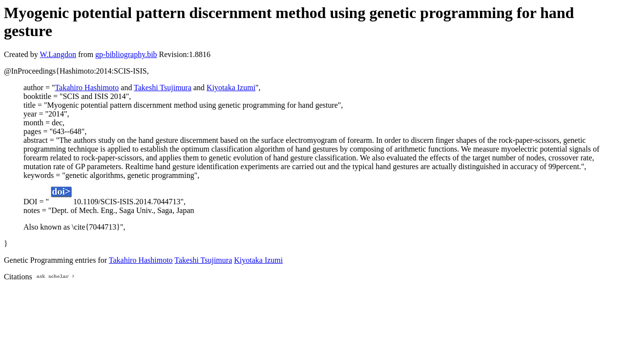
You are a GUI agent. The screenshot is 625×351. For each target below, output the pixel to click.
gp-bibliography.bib (126, 54)
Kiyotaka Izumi (231, 87)
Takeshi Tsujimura (162, 87)
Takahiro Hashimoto (87, 87)
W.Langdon (58, 54)
